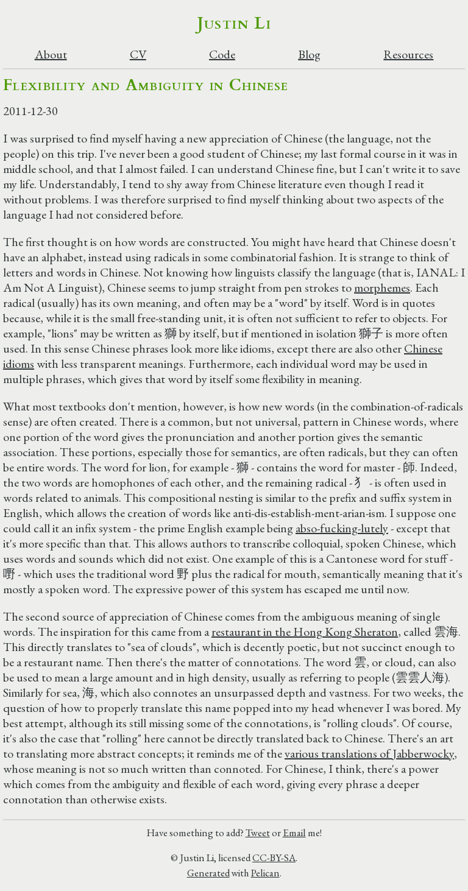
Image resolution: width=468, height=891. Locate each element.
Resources (408, 54)
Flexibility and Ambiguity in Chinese (146, 85)
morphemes (382, 287)
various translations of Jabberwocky (369, 753)
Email (294, 832)
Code (222, 54)
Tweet (258, 832)
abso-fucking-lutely (342, 528)
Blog (309, 54)
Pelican (265, 872)
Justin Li (234, 23)
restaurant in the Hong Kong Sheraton (304, 631)
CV (138, 54)
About (51, 54)
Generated (208, 872)
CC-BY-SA (274, 857)
